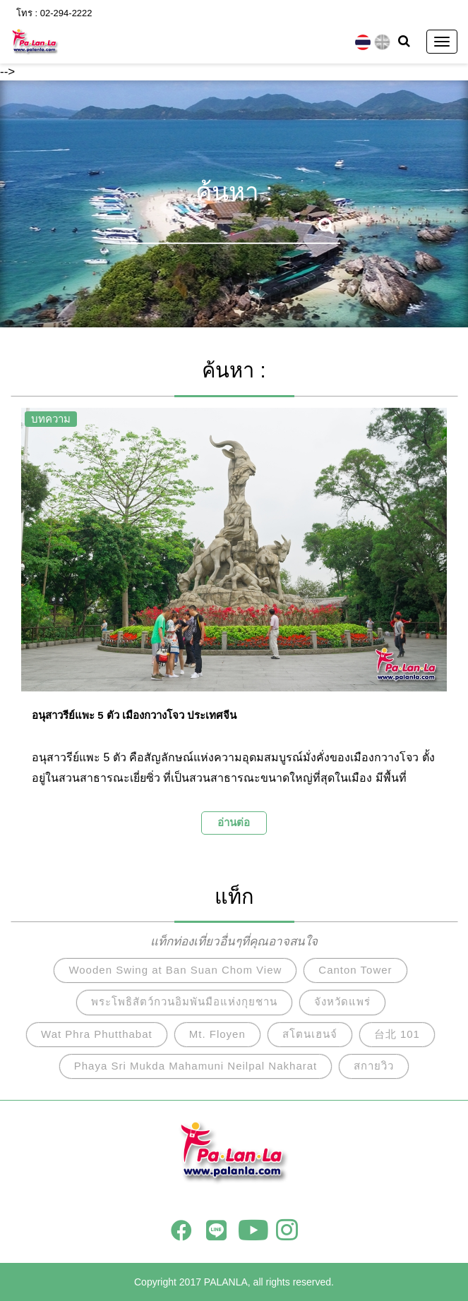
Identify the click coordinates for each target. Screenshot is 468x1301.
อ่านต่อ (234, 822)
